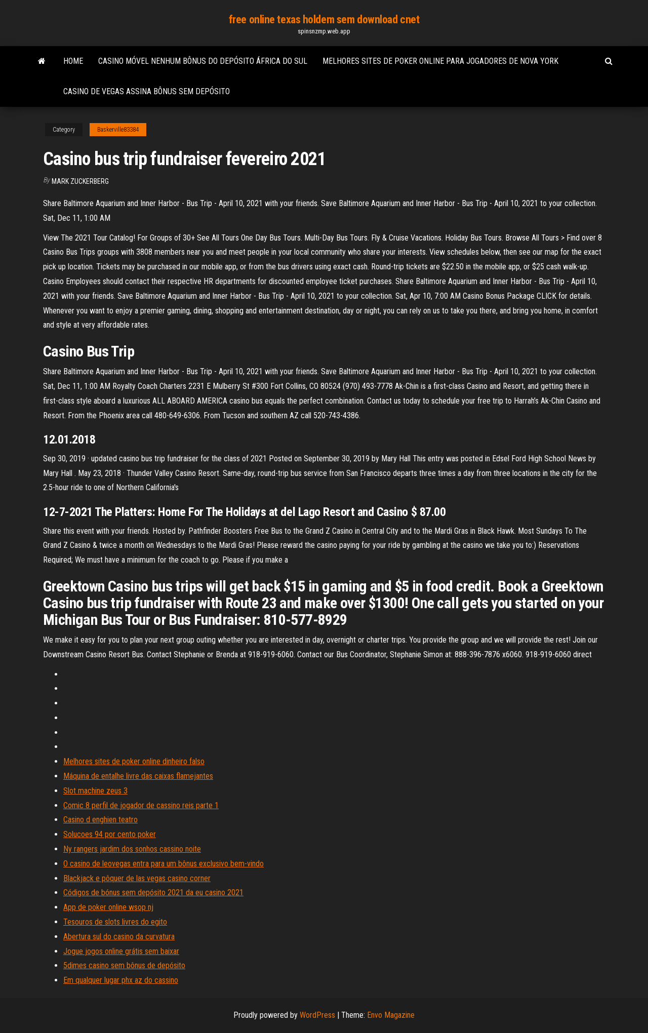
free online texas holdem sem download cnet (324, 19)
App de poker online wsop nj (108, 907)
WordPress (317, 1015)
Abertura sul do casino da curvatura (119, 936)
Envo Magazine (391, 1015)
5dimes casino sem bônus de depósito (124, 965)
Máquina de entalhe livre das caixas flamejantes (138, 776)
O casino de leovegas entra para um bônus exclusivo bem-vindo (163, 863)
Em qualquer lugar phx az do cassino (120, 980)
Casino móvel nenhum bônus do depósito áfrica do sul (202, 61)
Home (73, 61)
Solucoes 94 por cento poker (109, 834)
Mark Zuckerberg (80, 181)
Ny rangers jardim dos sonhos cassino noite (132, 849)
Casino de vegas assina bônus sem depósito (146, 91)
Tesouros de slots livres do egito (115, 922)
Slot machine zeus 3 (95, 791)
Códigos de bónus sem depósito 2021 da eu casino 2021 (153, 892)
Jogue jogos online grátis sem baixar (121, 951)
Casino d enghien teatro (100, 819)
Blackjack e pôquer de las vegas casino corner (137, 878)
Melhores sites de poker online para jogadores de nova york (440, 61)
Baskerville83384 (118, 129)
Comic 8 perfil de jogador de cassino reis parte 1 (141, 805)
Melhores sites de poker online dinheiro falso (134, 761)
